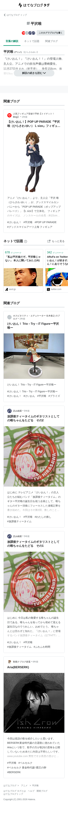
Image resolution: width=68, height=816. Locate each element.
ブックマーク (13, 252)
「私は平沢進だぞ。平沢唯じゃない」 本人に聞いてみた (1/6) (23, 258)
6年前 (35, 661)
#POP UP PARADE (46, 222)
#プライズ (54, 395)
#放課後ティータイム (19, 521)
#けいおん (29, 395)
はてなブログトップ (13, 794)
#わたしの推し (43, 516)
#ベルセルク (25, 762)
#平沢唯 (28, 222)
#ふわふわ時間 (42, 646)
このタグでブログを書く (51, 33)
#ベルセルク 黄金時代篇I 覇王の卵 (26, 767)
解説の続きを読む (34, 73)
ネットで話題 (31, 41)
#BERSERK (14, 772)
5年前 (27, 411)
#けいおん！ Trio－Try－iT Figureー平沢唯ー (32, 391)
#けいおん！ (14, 222)
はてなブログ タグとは (14, 791)
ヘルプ (31, 791)
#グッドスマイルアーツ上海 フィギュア (30, 226)
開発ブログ (42, 791)
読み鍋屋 (17, 411)
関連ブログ (51, 41)
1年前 (24, 117)
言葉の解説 (12, 41)
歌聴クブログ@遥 (21, 661)
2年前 (22, 319)
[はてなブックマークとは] (25, 241)
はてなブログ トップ (15, 15)
